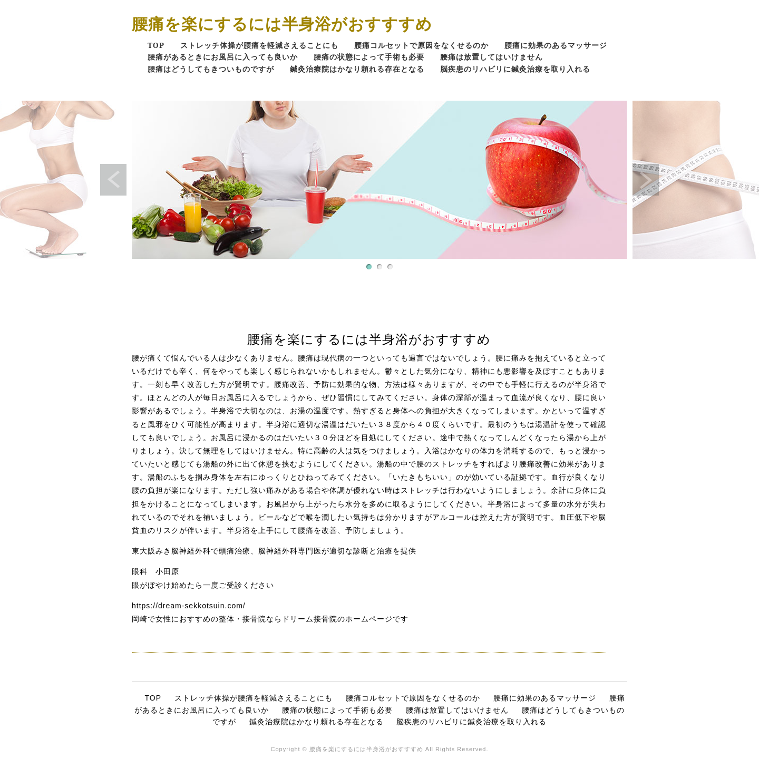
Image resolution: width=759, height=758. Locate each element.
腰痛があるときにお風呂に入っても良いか (223, 57)
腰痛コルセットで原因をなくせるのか (421, 45)
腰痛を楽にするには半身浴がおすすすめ (282, 23)
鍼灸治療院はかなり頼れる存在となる (357, 69)
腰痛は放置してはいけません (491, 57)
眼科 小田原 (155, 571)
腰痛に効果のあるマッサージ (555, 45)
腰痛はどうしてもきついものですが (211, 69)
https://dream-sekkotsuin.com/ (189, 605)
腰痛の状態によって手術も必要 (369, 57)
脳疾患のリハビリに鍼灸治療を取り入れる (515, 69)
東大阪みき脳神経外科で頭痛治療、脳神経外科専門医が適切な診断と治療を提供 (274, 551)
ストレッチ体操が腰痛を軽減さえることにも (259, 45)
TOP (156, 45)
